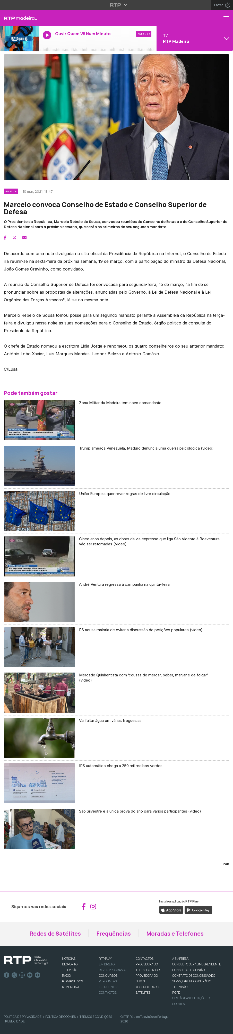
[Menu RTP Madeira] (228, 18)
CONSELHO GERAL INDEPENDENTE (196, 964)
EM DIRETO (107, 964)
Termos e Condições (96, 1016)
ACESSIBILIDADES (148, 987)
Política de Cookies (60, 1016)
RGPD (176, 992)
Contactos (108, 992)
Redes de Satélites (55, 933)
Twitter (14, 975)
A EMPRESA (180, 958)
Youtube (30, 975)
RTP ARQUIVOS (72, 981)
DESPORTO (69, 964)
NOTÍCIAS (68, 958)
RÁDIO (66, 975)
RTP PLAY (105, 958)
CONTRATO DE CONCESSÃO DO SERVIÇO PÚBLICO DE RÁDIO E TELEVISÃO (193, 981)
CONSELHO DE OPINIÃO (188, 970)
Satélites (143, 992)
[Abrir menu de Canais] (194, 38)
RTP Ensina (70, 987)
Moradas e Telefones (175, 933)
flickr (37, 975)
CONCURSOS (108, 975)
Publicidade (15, 1021)
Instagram (22, 975)
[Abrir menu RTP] (116, 5)
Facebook (7, 975)
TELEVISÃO (69, 970)
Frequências (113, 933)
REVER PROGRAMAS (113, 970)
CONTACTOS (144, 958)
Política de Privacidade (22, 1016)
